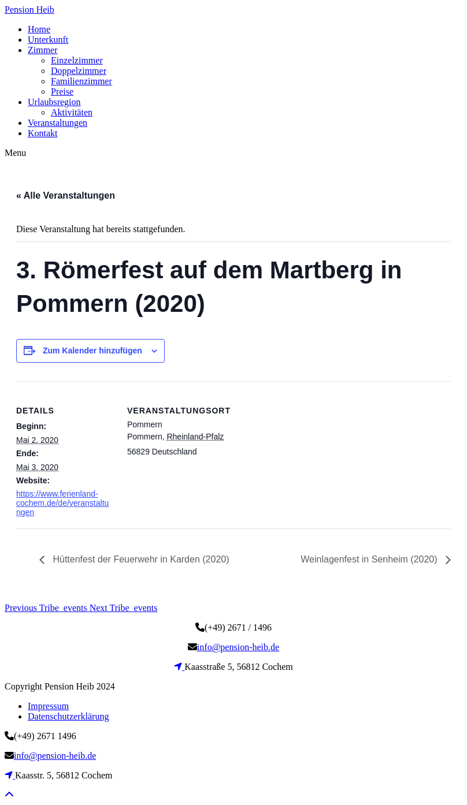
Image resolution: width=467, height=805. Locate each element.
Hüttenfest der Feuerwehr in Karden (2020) (139, 559)
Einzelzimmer (77, 60)
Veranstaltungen (57, 123)
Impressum (48, 706)
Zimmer (43, 50)
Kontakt (43, 133)
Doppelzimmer (78, 71)
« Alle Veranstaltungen (65, 195)
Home (39, 29)
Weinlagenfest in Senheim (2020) (370, 559)
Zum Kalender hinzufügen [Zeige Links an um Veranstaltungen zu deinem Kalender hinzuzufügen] (92, 350)
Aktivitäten (71, 112)
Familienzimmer (81, 81)
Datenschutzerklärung (68, 716)
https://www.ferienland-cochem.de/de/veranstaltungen (62, 503)
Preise (62, 91)
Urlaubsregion (54, 102)
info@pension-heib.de (238, 647)
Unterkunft (48, 39)
